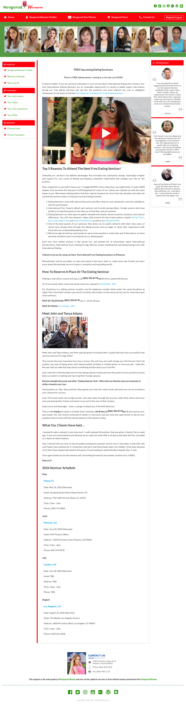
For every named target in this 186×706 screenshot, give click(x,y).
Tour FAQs (10, 115)
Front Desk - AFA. (108, 284)
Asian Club (64, 220)
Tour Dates (11, 102)
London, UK (50, 564)
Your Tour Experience (16, 108)
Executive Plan (112, 220)
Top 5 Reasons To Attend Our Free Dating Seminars (99, 93)
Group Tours (138, 217)
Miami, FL (49, 480)
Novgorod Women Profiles (41, 17)
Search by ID (11, 83)
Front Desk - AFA (67, 306)
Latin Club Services (83, 220)
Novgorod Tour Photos (82, 17)
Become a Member (14, 76)
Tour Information (14, 96)
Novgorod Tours (118, 17)
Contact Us (147, 17)
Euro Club (53, 220)
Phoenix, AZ (50, 522)
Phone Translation (14, 135)
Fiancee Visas (12, 128)
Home (9, 17)
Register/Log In (174, 17)
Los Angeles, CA (52, 606)
